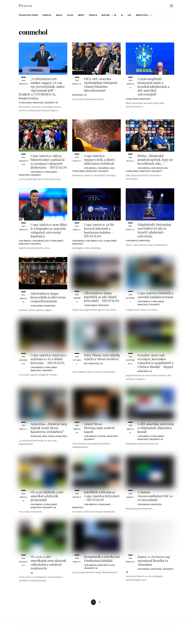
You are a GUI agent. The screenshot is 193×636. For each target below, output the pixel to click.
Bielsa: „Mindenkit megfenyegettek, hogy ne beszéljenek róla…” (155, 160)
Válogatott (50, 103)
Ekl (129, 15)
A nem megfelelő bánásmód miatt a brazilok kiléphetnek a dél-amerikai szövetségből (153, 87)
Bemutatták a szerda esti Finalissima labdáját (102, 560)
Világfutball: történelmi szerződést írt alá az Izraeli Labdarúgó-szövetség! (154, 230)
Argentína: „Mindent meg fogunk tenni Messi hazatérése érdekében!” (49, 429)
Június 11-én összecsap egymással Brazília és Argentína (154, 555)
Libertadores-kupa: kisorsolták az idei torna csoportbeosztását (48, 297)
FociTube (101, 437)
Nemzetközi (142, 15)
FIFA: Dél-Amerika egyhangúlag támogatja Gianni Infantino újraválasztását (100, 85)
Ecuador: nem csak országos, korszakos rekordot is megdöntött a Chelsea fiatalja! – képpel (156, 361)
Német (81, 15)
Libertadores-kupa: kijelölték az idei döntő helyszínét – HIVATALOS (101, 297)
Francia (93, 15)
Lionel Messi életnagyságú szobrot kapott (99, 429)
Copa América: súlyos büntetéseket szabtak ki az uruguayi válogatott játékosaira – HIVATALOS (49, 162)
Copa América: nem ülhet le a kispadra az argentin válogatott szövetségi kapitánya (49, 230)
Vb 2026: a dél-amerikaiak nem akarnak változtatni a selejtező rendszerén (48, 564)
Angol (59, 15)
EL (122, 15)
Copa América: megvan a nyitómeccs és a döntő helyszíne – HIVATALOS (48, 359)
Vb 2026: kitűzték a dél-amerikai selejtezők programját (47, 497)
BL (115, 15)
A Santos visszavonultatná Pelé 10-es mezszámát (156, 492)
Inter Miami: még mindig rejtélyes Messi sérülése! (102, 360)
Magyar (106, 15)
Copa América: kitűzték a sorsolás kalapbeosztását (155, 295)
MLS (86, 366)
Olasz (70, 15)
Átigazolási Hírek (28, 15)
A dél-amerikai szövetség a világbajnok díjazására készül (156, 429)
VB (57, 103)
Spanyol (47, 15)
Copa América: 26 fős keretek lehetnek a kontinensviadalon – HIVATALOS (99, 230)
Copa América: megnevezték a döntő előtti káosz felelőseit (99, 160)
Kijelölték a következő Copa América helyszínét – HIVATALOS (102, 497)
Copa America (37, 172)
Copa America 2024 (105, 168)
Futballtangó (25, 103)
